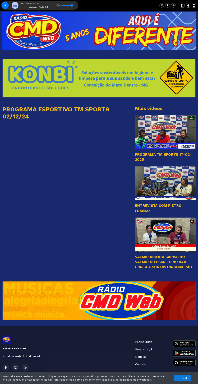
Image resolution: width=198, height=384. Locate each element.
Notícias (140, 356)
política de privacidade (137, 379)
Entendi (182, 378)
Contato (140, 364)
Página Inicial (144, 341)
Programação (144, 349)
